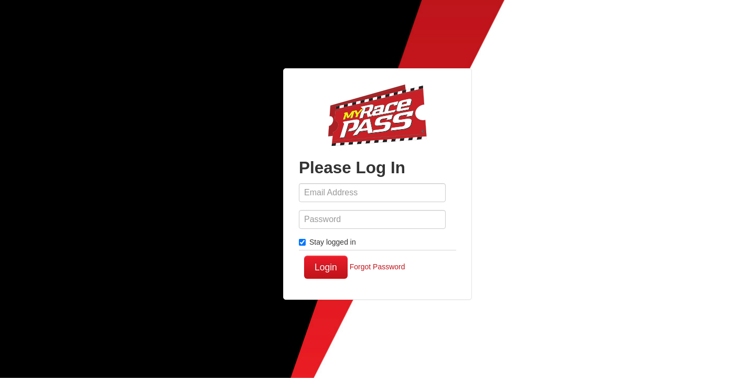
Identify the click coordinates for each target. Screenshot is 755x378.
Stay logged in (327, 242)
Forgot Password (377, 266)
